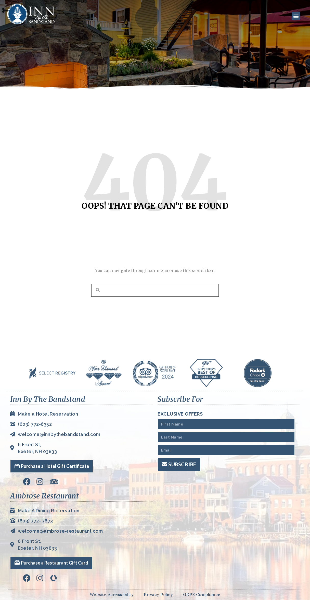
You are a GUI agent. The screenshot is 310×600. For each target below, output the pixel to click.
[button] (295, 16)
